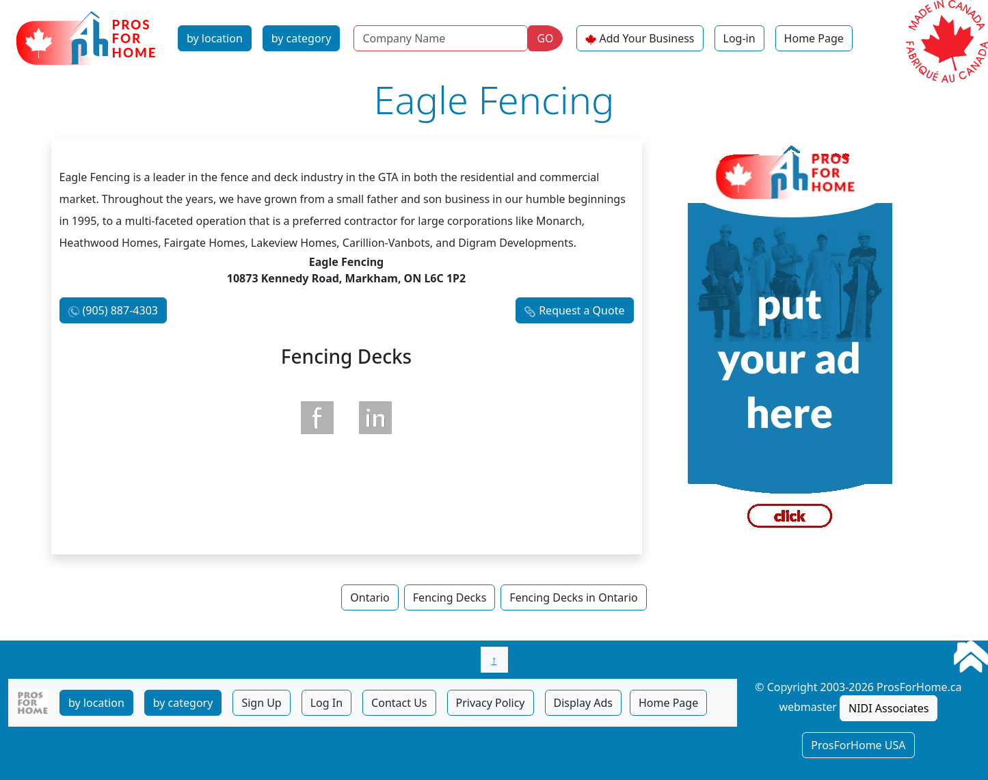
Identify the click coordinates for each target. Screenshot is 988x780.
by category (301, 38)
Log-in (739, 38)
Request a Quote (581, 310)
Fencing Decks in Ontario (573, 597)
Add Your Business (647, 38)
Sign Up (261, 702)
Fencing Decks (450, 597)
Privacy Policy (490, 702)
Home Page (814, 38)
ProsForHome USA (858, 745)
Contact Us (399, 702)
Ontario (370, 597)
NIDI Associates (889, 708)
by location (215, 38)
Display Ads (583, 702)
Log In (326, 702)
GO (545, 38)
